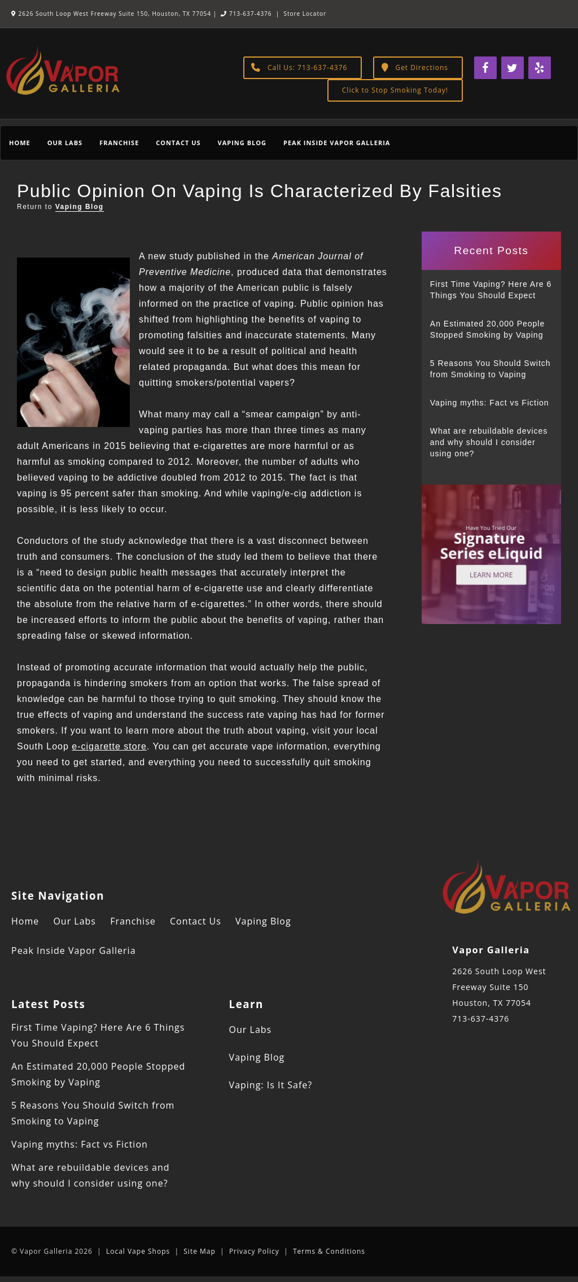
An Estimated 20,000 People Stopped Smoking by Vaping (487, 329)
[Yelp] (539, 67)
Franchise (119, 142)
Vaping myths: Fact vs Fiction (489, 402)
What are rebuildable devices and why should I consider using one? (489, 442)
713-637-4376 (246, 14)
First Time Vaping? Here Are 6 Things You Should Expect (490, 290)
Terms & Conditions (329, 1251)
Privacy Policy (254, 1251)
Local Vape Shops (138, 1251)
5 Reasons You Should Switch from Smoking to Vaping (490, 369)
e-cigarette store (109, 746)
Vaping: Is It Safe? (271, 1085)
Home (19, 142)
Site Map (199, 1251)
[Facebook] (485, 67)
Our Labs (64, 142)
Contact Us (178, 142)
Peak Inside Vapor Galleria (336, 142)
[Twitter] (512, 67)
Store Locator (304, 14)
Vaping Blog (242, 142)
